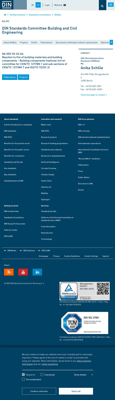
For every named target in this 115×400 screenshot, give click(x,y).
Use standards (10, 168)
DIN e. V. (81, 124)
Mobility (44, 193)
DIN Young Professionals (14, 223)
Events (81, 189)
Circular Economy (48, 168)
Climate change (47, 174)
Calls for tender (10, 230)
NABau (57, 14)
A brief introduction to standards (18, 124)
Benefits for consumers (14, 155)
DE (32, 5)
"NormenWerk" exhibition (89, 158)
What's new (46, 124)
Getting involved (17, 14)
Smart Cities (46, 180)
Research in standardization (53, 155)
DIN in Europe (84, 131)
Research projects (49, 137)
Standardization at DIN (13, 180)
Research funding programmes (54, 143)
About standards (11, 119)
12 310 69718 (68, 339)
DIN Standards (10, 131)
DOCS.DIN (8, 236)
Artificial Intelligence (50, 162)
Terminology (46, 239)
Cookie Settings (91, 256)
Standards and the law (13, 162)
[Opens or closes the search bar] (102, 5)
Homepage (43, 256)
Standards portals (48, 211)
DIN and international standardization (94, 137)
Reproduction (47, 232)
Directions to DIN (85, 183)
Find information (48, 226)
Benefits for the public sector (16, 149)
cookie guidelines (49, 363)
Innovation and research (51, 119)
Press (80, 171)
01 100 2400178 (69, 304)
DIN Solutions (29, 250)
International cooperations (89, 143)
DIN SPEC (8, 137)
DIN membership (11, 211)
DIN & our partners (86, 119)
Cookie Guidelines (72, 256)
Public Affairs (84, 177)
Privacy (56, 256)
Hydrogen (45, 199)
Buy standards (10, 174)
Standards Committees (40, 14)
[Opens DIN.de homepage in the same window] (5, 14)
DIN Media (11, 250)
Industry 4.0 (46, 187)
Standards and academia (51, 149)
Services (45, 205)
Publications (83, 165)
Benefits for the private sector (17, 143)
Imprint (106, 256)
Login (47, 5)
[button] (9, 77)
